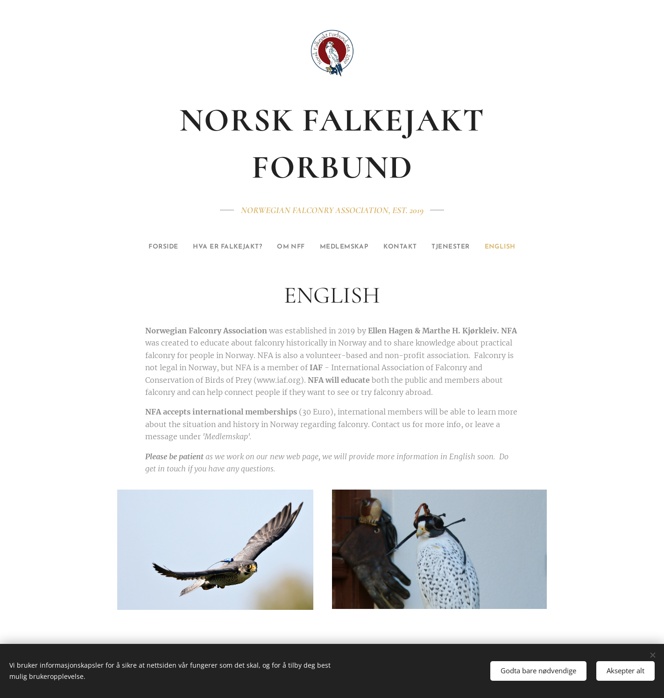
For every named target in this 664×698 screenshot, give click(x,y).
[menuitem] (140, 247)
